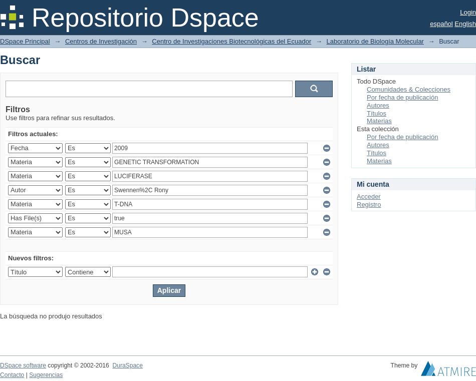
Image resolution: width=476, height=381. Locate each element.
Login (468, 12)
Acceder (369, 196)
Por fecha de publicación (402, 97)
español (441, 24)
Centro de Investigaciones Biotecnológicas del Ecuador (231, 41)
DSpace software (23, 365)
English (465, 24)
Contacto (12, 374)
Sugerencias (46, 374)
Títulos (376, 113)
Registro (369, 204)
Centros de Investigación (101, 41)
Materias (379, 121)
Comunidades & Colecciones (408, 89)
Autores (378, 105)
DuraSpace (127, 365)
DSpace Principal (25, 41)
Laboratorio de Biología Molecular (375, 41)
